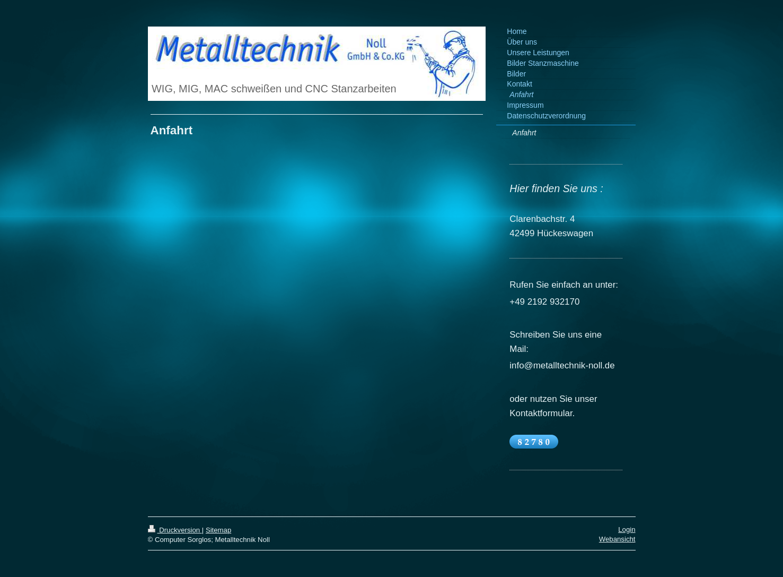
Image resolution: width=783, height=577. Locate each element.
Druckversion (175, 530)
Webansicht (617, 539)
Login (626, 529)
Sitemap (218, 530)
